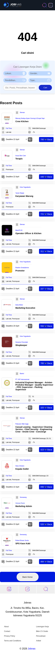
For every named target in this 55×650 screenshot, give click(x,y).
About (6, 627)
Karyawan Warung (24, 196)
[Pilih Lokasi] (15, 73)
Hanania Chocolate (21, 342)
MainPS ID (18, 230)
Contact (7, 631)
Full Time (9, 128)
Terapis (19, 158)
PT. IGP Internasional (22, 379)
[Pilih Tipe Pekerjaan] (40, 80)
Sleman (22, 112)
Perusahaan (41, 636)
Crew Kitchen (21, 121)
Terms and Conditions (12, 641)
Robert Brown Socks (22, 540)
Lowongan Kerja (42, 627)
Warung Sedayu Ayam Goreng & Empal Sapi (29, 118)
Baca (46, 139)
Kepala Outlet (22, 469)
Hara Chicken (19, 466)
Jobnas (31, 648)
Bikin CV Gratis (42, 631)
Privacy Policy (9, 636)
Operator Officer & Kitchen (28, 233)
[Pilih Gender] (40, 73)
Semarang (23, 497)
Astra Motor (19, 305)
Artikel (38, 641)
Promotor (20, 270)
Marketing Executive (25, 308)
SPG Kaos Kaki (22, 543)
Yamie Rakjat (19, 193)
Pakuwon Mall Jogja (21, 424)
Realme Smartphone (22, 267)
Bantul (22, 373)
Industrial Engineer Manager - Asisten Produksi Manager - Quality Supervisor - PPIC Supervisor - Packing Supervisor (34, 386)
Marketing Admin (23, 506)
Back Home (27, 577)
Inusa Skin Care (20, 155)
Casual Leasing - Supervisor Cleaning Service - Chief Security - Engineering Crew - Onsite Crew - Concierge (33, 429)
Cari (45, 87)
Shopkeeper (21, 345)
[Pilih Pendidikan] (15, 80)
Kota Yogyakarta (25, 187)
